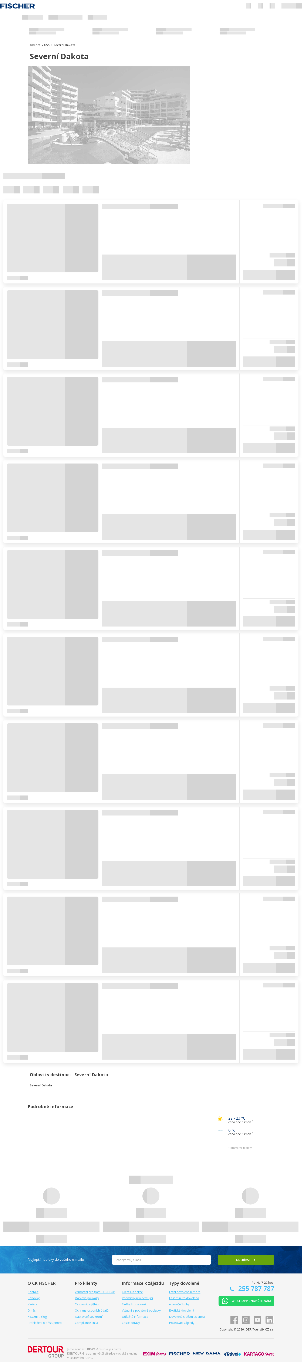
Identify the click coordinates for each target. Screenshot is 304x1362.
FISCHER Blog (37, 1317)
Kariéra (32, 1304)
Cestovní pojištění (87, 1304)
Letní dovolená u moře (184, 1292)
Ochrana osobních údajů (92, 1310)
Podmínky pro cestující (137, 1298)
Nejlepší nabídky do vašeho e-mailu (56, 1259)
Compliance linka (86, 1323)
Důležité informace (135, 1317)
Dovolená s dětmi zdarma (187, 1317)
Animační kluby (179, 1304)
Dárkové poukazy (87, 1298)
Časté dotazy (131, 1323)
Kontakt (33, 1292)
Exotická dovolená (181, 1310)
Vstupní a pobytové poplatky (141, 1310)
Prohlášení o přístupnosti (45, 1323)
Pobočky (34, 1298)
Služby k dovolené (134, 1304)
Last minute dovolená (184, 1298)
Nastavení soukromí (88, 1317)
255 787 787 (255, 1288)
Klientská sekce (132, 1292)
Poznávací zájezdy (181, 1323)
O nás (32, 1310)
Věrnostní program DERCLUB (95, 1292)
